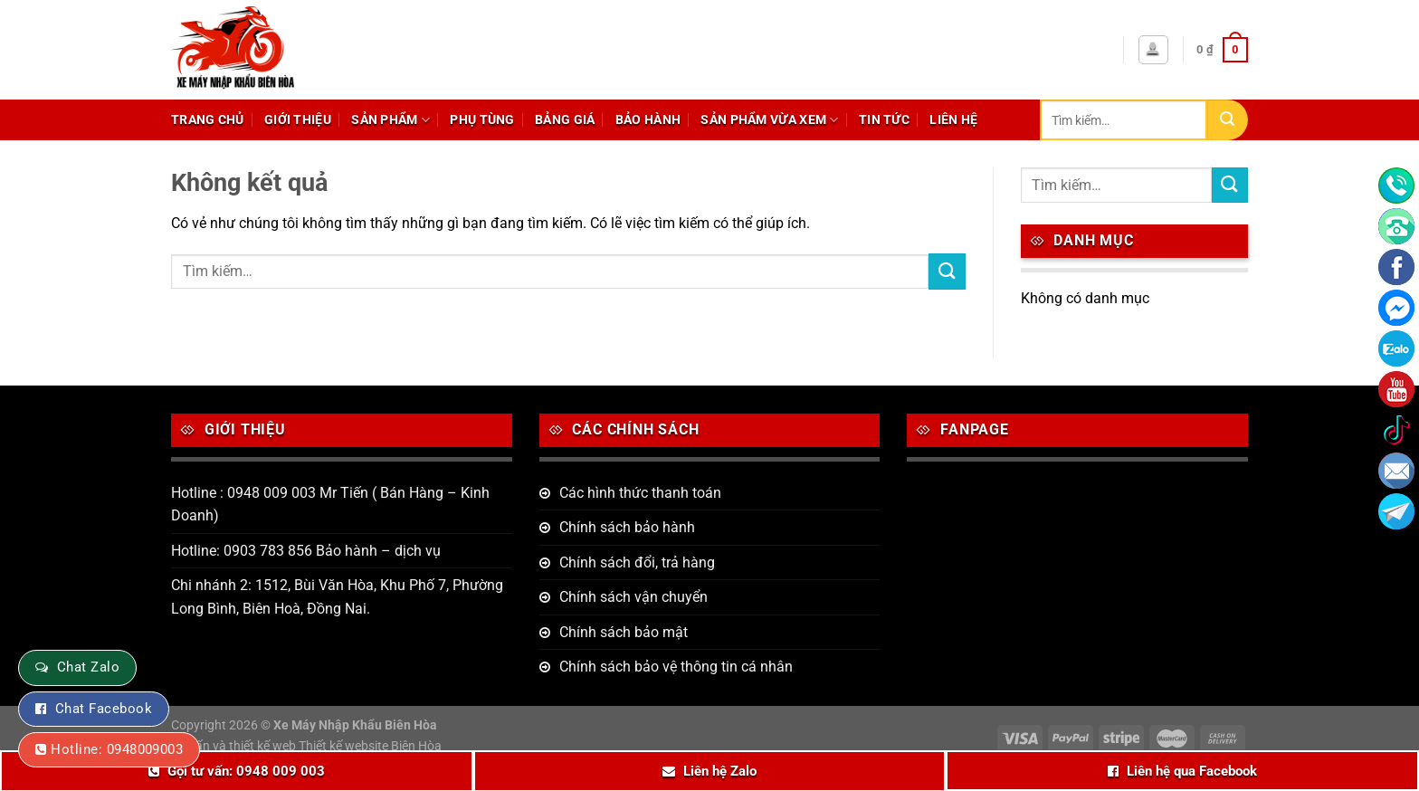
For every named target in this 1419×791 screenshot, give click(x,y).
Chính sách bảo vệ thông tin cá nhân (676, 666)
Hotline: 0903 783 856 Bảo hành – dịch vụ (306, 550)
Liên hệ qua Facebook (1192, 771)
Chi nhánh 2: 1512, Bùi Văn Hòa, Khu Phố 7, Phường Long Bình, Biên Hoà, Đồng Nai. (337, 597)
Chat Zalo (88, 667)
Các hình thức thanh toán (640, 492)
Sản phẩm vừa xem (769, 120)
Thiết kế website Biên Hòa (370, 746)
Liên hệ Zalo (720, 771)
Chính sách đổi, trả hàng (637, 562)
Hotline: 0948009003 (117, 749)
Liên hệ (953, 120)
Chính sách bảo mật (623, 632)
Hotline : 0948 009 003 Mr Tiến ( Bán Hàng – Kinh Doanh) (330, 504)
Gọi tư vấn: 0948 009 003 (246, 771)
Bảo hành (648, 120)
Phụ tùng (482, 120)
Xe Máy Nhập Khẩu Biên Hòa (355, 725)
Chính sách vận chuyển (633, 596)
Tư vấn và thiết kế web (235, 746)
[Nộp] (1227, 120)
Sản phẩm (390, 120)
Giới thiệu (297, 120)
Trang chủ (207, 120)
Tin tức (884, 120)
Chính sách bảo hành (627, 527)
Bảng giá (565, 120)
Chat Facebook (103, 708)
